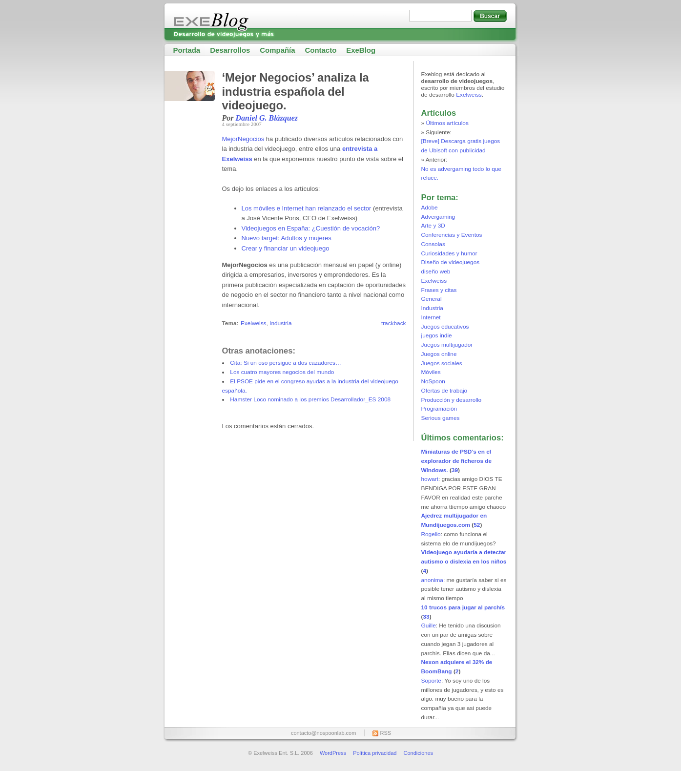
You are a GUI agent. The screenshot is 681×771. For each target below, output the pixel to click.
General (431, 298)
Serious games (440, 418)
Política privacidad (374, 753)
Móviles (431, 372)
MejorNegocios (243, 139)
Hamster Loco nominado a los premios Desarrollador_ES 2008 (310, 399)
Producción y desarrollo (451, 399)
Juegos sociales (441, 363)
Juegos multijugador (447, 344)
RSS (385, 733)
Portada (187, 50)
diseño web (436, 271)
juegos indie (436, 335)
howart (430, 479)
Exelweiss (254, 323)
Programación (439, 408)
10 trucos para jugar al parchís (463, 607)
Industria (280, 323)
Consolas (433, 244)
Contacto (321, 50)
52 (477, 524)
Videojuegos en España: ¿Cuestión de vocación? (311, 228)
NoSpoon (433, 381)
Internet (431, 317)
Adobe (429, 207)
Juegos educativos (445, 326)
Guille (428, 625)
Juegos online (439, 354)
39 (455, 470)
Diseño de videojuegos (450, 262)
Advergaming (438, 216)
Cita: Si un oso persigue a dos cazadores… (285, 362)
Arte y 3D (433, 225)
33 (426, 616)
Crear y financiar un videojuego (286, 248)
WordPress (333, 753)
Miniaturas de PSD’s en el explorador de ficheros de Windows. (456, 461)
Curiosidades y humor (449, 253)
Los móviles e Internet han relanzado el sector (306, 208)
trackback (393, 323)
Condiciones (418, 753)
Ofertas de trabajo (444, 390)
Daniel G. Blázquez (267, 118)
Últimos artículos (447, 123)
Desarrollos (230, 50)
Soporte (431, 680)
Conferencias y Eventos (451, 234)
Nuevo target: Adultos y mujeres (286, 238)
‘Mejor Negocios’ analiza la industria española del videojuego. (295, 91)
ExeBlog (360, 50)
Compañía (277, 50)
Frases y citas (439, 290)
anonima (432, 580)
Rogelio (431, 534)
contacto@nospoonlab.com (323, 733)
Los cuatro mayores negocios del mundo (282, 372)
